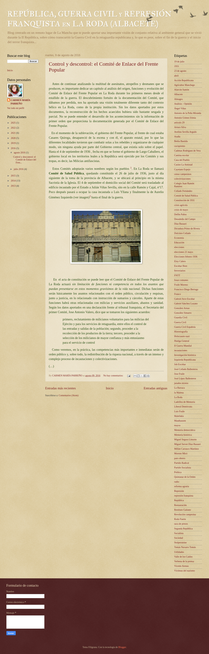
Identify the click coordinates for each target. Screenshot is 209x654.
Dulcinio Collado (182, 233)
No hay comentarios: (113, 375)
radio (176, 481)
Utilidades (179, 552)
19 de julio (179, 61)
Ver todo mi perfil (15, 108)
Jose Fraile (179, 374)
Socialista (179, 533)
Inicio (110, 388)
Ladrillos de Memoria (184, 402)
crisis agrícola (181, 205)
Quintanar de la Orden (185, 477)
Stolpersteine (180, 542)
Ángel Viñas (180, 108)
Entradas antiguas (155, 388)
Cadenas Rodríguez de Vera (187, 150)
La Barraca (179, 388)
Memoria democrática (184, 430)
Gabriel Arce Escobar (184, 299)
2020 (13, 138)
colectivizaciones (182, 179)
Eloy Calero (180, 261)
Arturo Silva (180, 127)
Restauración (180, 505)
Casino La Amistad (183, 164)
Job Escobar (180, 364)
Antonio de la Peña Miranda (187, 113)
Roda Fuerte (180, 519)
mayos (177, 425)
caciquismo (179, 146)
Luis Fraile (179, 411)
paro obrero (179, 458)
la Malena (179, 392)
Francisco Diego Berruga (186, 289)
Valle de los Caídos (183, 556)
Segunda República (183, 528)
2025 (13, 122)
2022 (13, 127)
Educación (179, 242)
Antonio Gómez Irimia (185, 117)
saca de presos (181, 524)
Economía (179, 238)
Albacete (178, 94)
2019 (13, 143)
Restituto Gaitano (182, 510)
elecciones (179, 247)
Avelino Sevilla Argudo (185, 132)
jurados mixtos (181, 383)
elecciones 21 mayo (183, 252)
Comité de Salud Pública (186, 195)
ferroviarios (179, 270)
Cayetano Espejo (182, 169)
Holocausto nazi (182, 336)
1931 (176, 66)
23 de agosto (180, 71)
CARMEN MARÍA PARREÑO (20, 102)
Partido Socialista (182, 467)
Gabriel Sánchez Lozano (186, 303)
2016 (13, 148)
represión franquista (183, 495)
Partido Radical (181, 463)
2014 (13, 180)
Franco (177, 294)
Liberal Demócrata (183, 406)
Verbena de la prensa (184, 561)
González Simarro (183, 313)
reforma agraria (181, 486)
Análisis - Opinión (183, 104)
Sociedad (178, 538)
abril (176, 75)
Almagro (178, 99)
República (179, 500)
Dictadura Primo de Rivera (187, 228)
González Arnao (182, 308)
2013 (13, 186)
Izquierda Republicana (185, 359)
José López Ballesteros (185, 378)
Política (178, 472)
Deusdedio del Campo (185, 219)
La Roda (178, 397)
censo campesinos (182, 174)
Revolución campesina (185, 514)
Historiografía (181, 331)
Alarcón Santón (181, 89)
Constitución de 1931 (184, 200)
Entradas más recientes (60, 388)
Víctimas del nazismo (184, 570)
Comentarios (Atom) (69, 395)
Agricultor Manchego (184, 85)
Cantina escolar (181, 155)
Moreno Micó (180, 453)
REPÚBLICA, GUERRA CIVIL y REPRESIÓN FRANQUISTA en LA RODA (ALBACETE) (89, 19)
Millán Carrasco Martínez (186, 449)
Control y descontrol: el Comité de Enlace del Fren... (24, 160)
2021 (13, 133)
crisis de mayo (181, 210)
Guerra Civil (180, 322)
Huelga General (181, 341)
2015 (13, 175)
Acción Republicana (184, 80)
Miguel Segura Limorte (185, 439)
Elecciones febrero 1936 (185, 256)
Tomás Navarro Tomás (185, 547)
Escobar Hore (180, 266)
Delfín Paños (180, 214)
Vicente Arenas (181, 566)
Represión (179, 491)
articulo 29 (179, 122)
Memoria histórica (183, 435)
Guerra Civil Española (185, 327)
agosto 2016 (20, 152)
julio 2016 (19, 169)
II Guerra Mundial (183, 345)
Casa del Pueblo (182, 160)
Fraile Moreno (181, 284)
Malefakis (179, 416)
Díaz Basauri (180, 223)
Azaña (177, 136)
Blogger (122, 647)
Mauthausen (180, 420)
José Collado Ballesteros (186, 369)
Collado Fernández (183, 191)
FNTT (177, 275)
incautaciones (180, 350)
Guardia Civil (180, 317)
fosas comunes (181, 280)
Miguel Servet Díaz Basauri (187, 444)
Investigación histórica (185, 355)
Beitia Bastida (181, 141)
